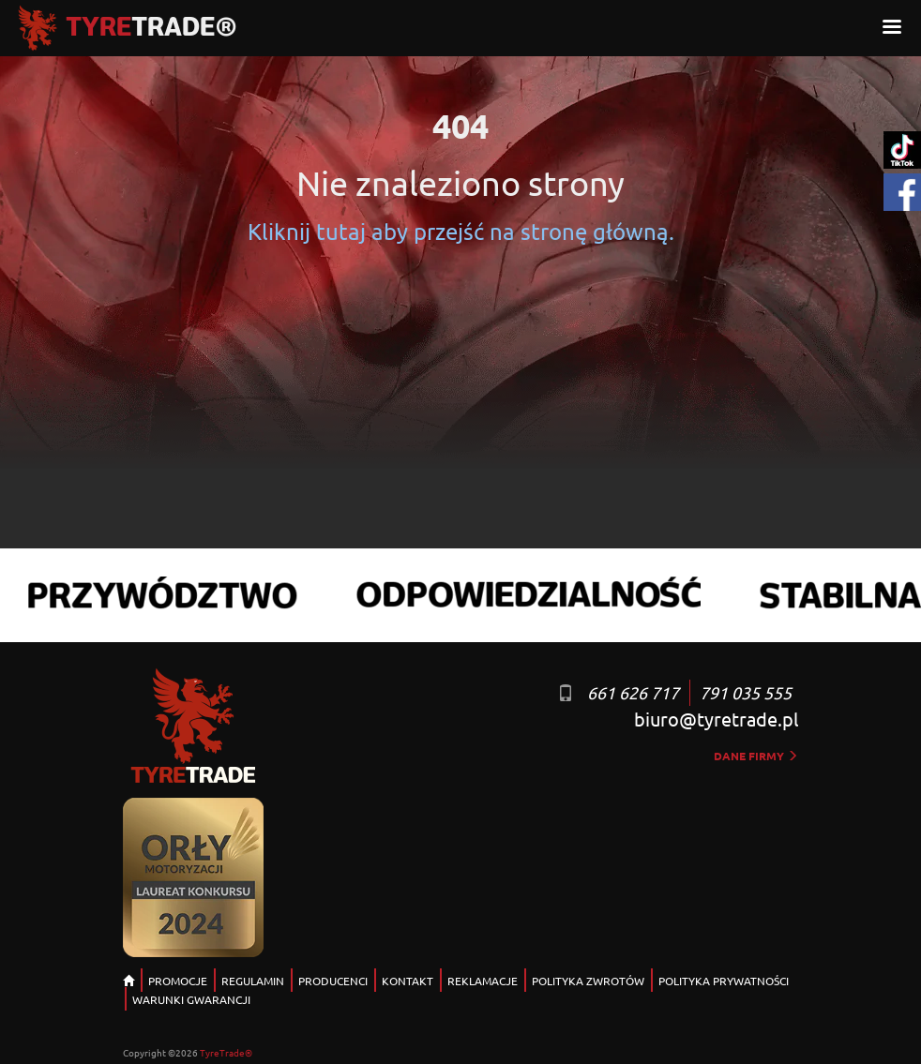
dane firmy (756, 755)
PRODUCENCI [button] (333, 980)
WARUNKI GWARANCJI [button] (191, 999)
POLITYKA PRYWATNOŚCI (723, 980)
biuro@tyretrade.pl (716, 718)
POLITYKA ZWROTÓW (588, 980)
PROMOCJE (177, 980)
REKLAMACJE (482, 980)
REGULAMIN (252, 980)
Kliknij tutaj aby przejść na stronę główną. (461, 231)
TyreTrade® (226, 1052)
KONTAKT (407, 980)
